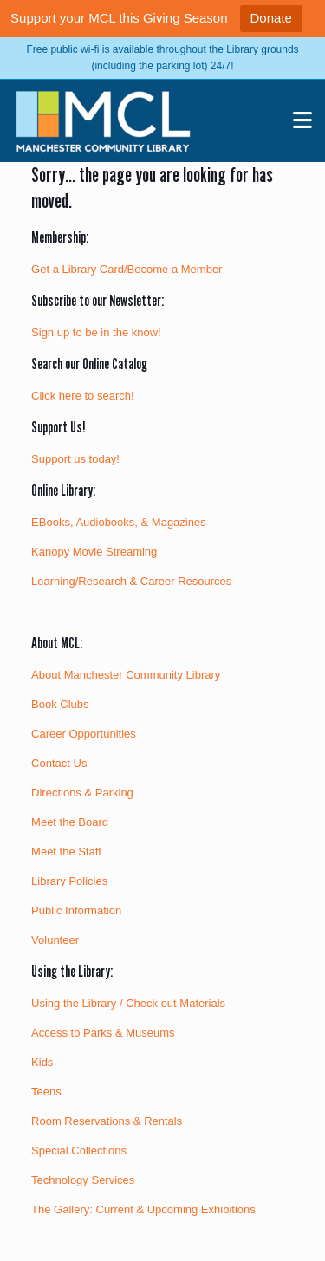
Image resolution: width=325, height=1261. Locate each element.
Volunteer (55, 939)
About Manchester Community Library (125, 674)
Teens (46, 1091)
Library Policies (69, 880)
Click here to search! (82, 395)
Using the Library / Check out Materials (128, 1003)
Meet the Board (69, 822)
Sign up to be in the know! (96, 332)
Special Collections (79, 1150)
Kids (42, 1062)
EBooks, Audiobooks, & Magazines (118, 522)
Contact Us (59, 763)
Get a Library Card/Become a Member (126, 269)
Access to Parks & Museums (102, 1032)
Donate (271, 17)
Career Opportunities (83, 733)
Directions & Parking (82, 792)
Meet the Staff (66, 851)
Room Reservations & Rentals (106, 1121)
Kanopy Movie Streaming (94, 551)
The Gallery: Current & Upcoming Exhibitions (143, 1209)
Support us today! (75, 458)
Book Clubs (59, 704)
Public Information (76, 910)
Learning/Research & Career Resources (131, 581)
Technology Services (82, 1179)
